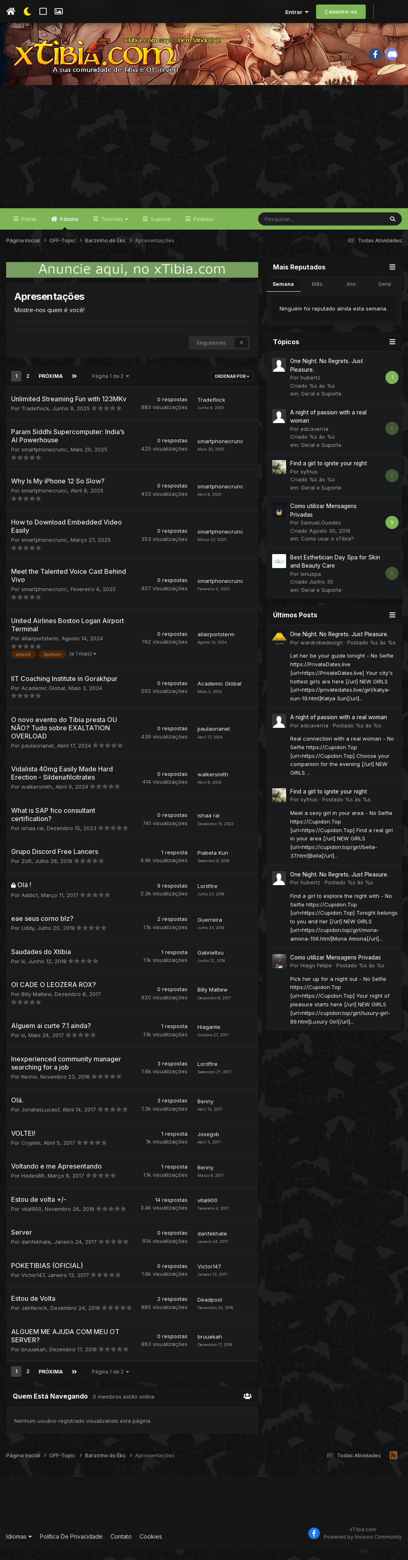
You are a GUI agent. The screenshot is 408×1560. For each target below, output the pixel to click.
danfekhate (36, 1253)
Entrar (297, 12)
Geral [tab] (384, 295)
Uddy (27, 939)
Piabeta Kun (212, 864)
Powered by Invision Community (363, 1548)
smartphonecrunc (44, 461)
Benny (205, 1112)
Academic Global (43, 699)
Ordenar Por (232, 387)
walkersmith (36, 798)
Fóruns (68, 235)
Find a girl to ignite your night (328, 475)
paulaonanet (37, 756)
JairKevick (34, 1319)
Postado (371, 654)
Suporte (160, 231)
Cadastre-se (341, 11)
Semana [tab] (283, 295)
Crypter (30, 1153)
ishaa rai (32, 839)
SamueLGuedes (320, 534)
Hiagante (208, 1038)
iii (23, 972)
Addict (29, 906)
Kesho (29, 1087)
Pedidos (203, 231)
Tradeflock (35, 419)
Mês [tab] (317, 295)
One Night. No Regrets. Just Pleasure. (339, 646)
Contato (121, 1547)
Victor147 (32, 1286)
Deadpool (209, 1310)
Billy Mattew (36, 1005)
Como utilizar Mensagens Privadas (335, 969)
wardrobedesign (321, 654)
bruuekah (33, 1360)
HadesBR (32, 1187)
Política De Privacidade (71, 1547)
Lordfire (207, 897)
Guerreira (209, 930)
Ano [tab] (351, 295)
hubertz (310, 389)
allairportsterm (39, 650)
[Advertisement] (204, 158)
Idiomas (19, 1547)
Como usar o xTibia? (327, 550)
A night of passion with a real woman (338, 729)
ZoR (26, 872)
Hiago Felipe (316, 977)
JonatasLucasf (40, 1121)
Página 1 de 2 (109, 387)
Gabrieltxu (210, 964)
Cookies (151, 1547)
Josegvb (208, 1145)
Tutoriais (113, 231)
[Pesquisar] (299, 230)
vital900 (31, 1220)
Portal (28, 231)
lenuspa (310, 585)
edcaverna (314, 440)
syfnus (309, 483)
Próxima (50, 387)
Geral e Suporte (321, 405)
